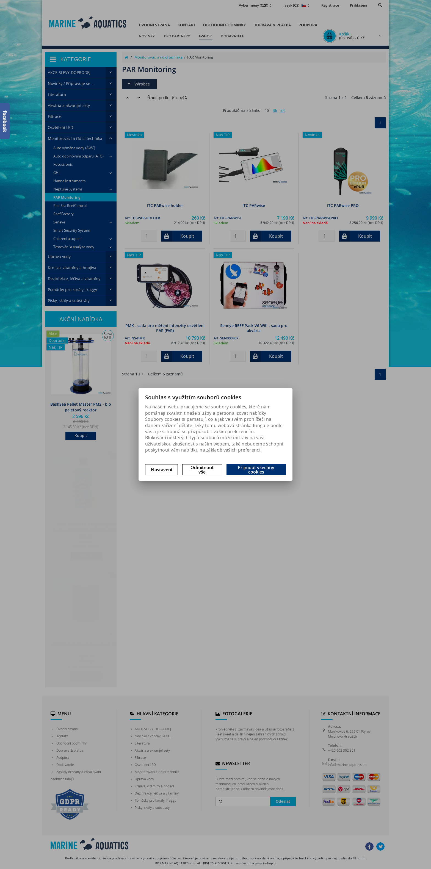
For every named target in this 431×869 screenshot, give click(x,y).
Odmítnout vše (202, 469)
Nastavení (161, 470)
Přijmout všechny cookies (256, 469)
